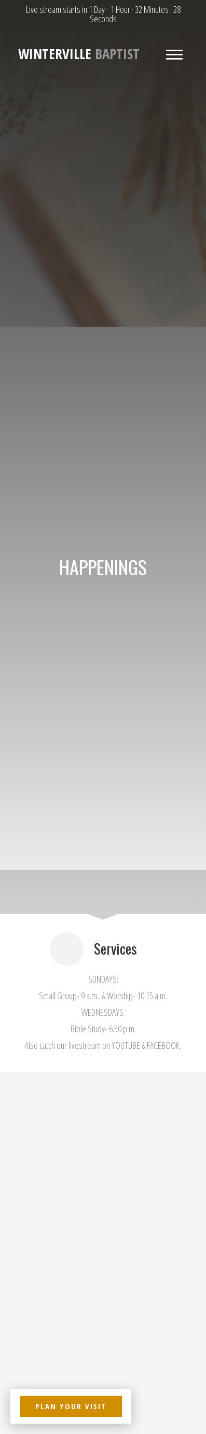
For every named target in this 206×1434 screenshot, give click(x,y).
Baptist (79, 54)
